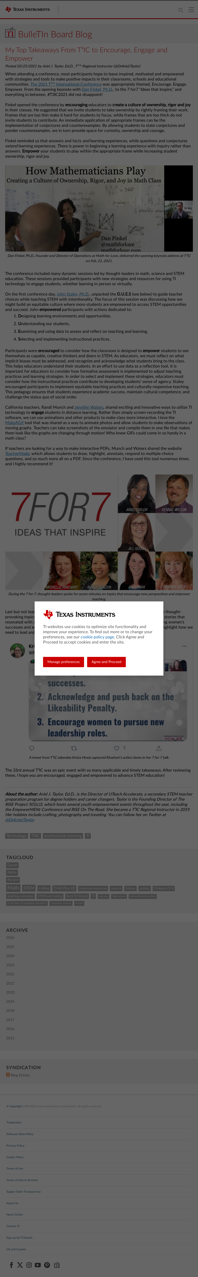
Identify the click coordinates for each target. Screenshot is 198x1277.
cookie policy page (97, 637)
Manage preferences (63, 662)
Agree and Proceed (106, 662)
